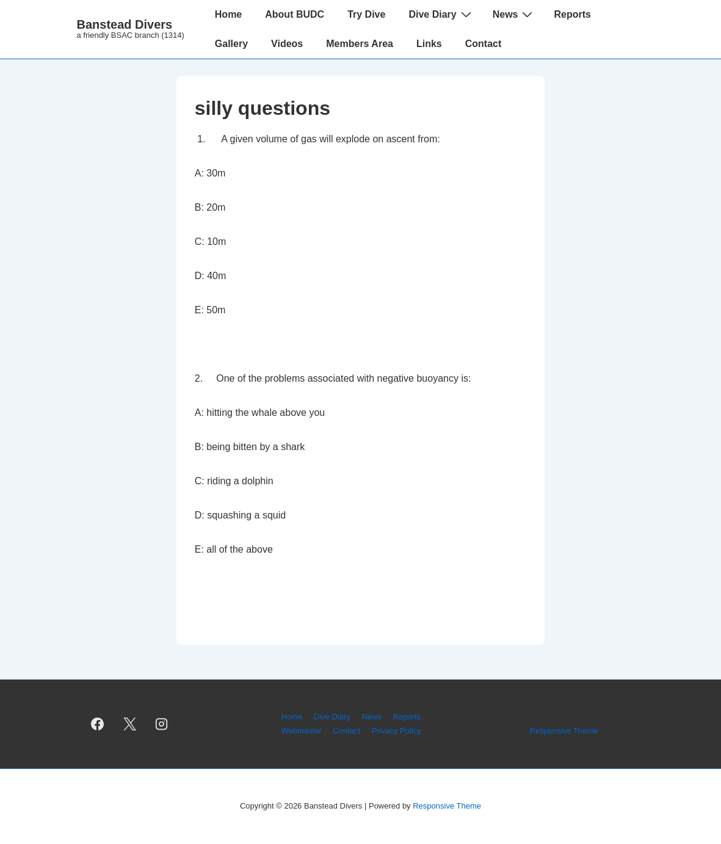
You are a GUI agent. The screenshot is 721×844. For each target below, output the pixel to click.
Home (228, 14)
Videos (287, 43)
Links (429, 43)
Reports (572, 14)
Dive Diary (441, 14)
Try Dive (366, 14)
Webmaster (301, 730)
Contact (483, 43)
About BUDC (294, 14)
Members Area (359, 43)
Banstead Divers (125, 24)
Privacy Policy (396, 730)
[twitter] (129, 724)
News (514, 14)
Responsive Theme (564, 730)
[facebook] (97, 724)
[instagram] (161, 724)
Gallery (231, 43)
